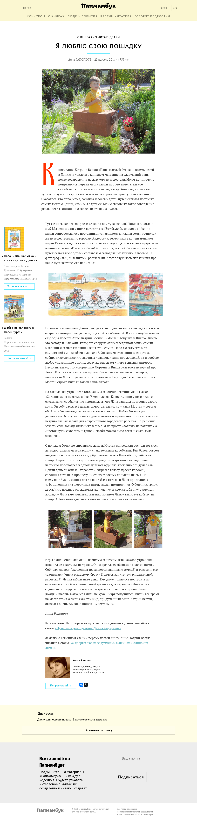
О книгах (56, 16)
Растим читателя (116, 16)
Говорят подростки (152, 16)
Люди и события (82, 16)
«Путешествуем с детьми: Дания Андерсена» (88, 628)
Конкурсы (36, 16)
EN (175, 7)
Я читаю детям (107, 37)
